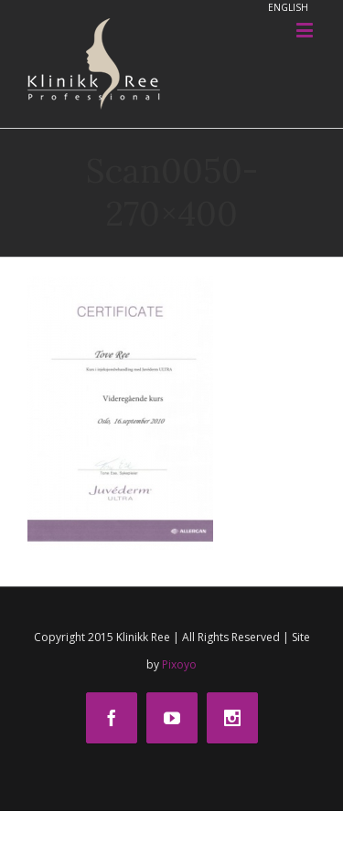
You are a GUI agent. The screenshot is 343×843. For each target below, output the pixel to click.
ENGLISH (288, 7)
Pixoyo (179, 664)
